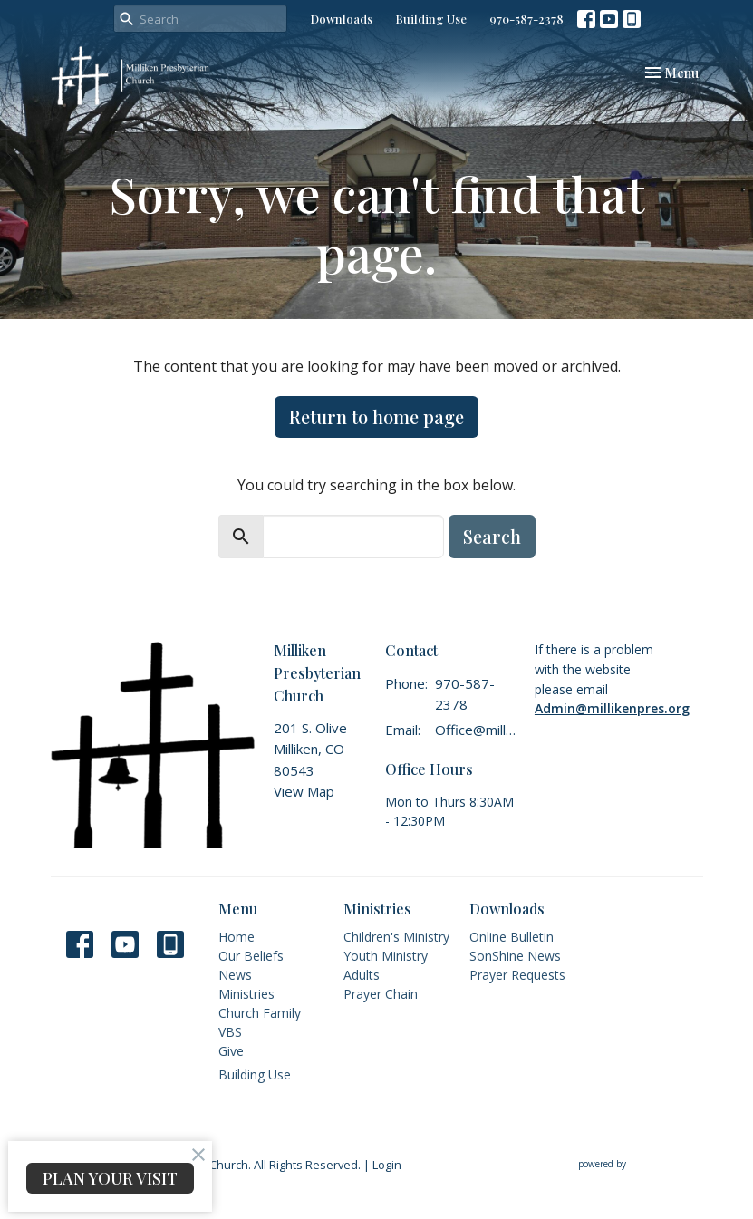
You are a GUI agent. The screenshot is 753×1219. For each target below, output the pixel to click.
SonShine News (515, 955)
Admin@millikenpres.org (612, 708)
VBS (230, 1031)
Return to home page (376, 416)
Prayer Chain (380, 993)
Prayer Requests (517, 974)
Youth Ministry (385, 955)
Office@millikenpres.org (475, 730)
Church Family (259, 1012)
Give (231, 1050)
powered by (640, 1164)
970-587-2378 (526, 18)
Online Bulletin (511, 936)
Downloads (341, 18)
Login (386, 1164)
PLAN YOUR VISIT (110, 1178)
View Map (304, 791)
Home (236, 936)
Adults (361, 974)
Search (492, 536)
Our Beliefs (251, 955)
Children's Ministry (396, 936)
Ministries (246, 993)
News (235, 974)
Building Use (431, 18)
